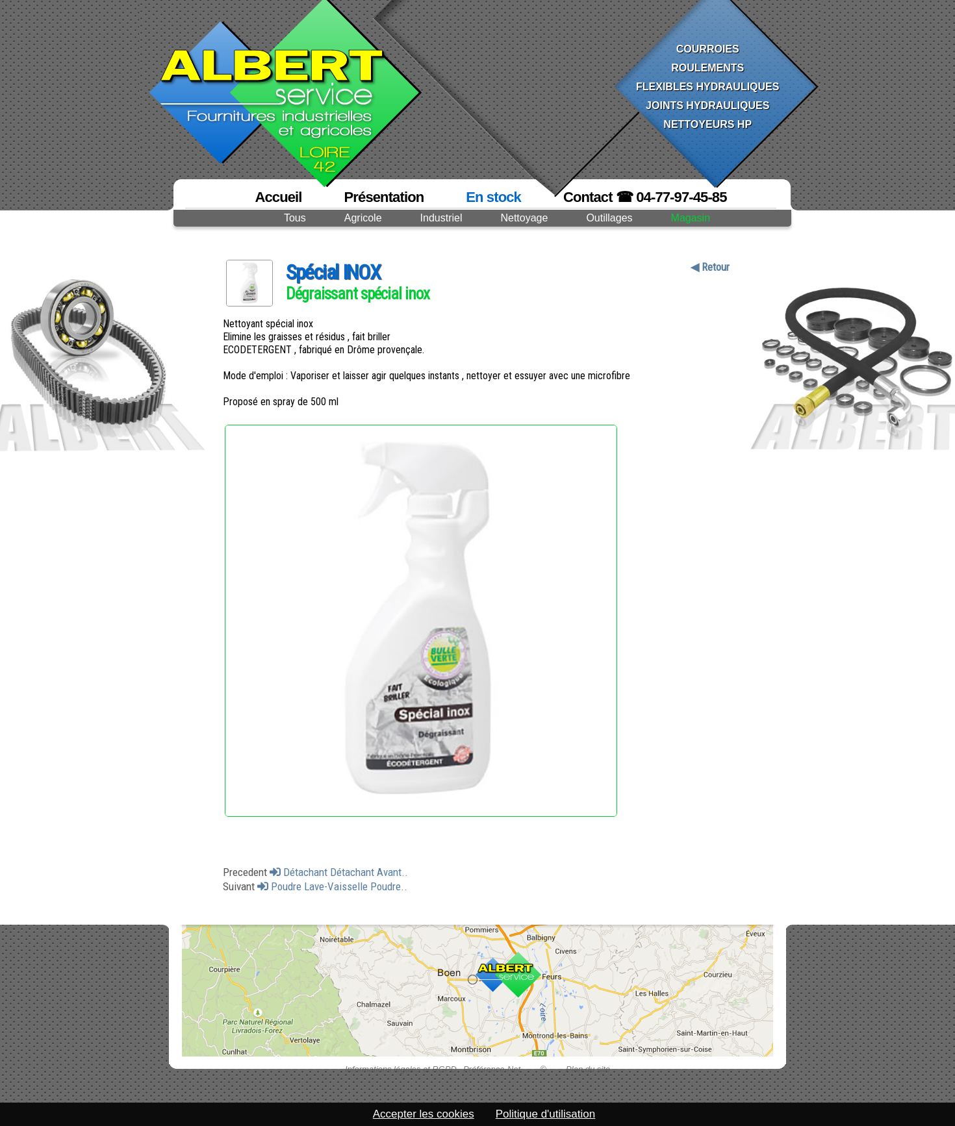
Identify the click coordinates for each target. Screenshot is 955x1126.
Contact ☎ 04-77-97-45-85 (645, 197)
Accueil (278, 197)
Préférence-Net (491, 1069)
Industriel (441, 217)
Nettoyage (524, 217)
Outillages (609, 217)
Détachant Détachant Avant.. (339, 872)
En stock (493, 197)
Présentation (384, 197)
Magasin (690, 217)
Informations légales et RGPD (401, 1069)
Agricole (363, 217)
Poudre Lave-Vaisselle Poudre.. (332, 886)
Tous (295, 217)
